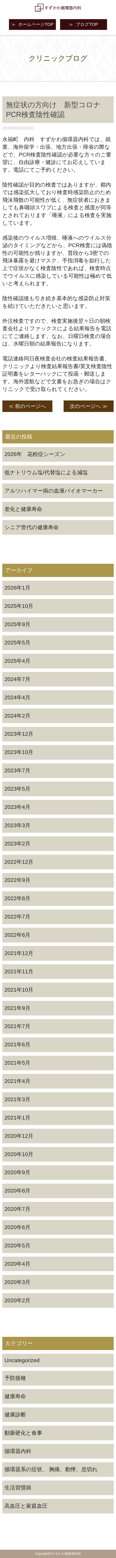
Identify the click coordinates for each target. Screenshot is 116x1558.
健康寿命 (15, 1396)
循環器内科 (17, 1451)
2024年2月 (17, 716)
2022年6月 (17, 935)
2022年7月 (17, 917)
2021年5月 (17, 1063)
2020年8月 (17, 1191)
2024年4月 (17, 697)
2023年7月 (17, 770)
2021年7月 (17, 1026)
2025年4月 (17, 661)
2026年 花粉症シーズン (34, 454)
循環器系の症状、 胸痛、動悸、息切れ (51, 1469)
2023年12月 (18, 734)
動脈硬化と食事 (23, 1433)
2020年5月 (17, 1245)
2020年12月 (18, 1136)
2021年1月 (17, 1118)
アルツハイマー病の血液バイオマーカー (53, 491)
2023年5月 (17, 789)
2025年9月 (17, 624)
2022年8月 (17, 898)
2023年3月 (17, 825)
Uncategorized (21, 1360)
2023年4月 (17, 807)
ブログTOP (83, 24)
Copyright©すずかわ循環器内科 (58, 1554)
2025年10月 (18, 606)
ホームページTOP (32, 24)
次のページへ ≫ (88, 406)
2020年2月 (17, 1300)
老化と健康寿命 (23, 509)
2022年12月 (18, 862)
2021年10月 (18, 990)
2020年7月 (17, 1209)
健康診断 (15, 1415)
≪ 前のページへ (27, 406)
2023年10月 (18, 752)
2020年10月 (18, 1154)
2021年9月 (17, 1008)
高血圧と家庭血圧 (26, 1506)
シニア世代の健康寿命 (31, 527)
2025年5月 (17, 643)
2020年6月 (17, 1227)
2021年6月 (17, 1044)
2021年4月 (17, 1081)
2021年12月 (18, 953)
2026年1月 (17, 588)
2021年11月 (18, 971)
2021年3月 (17, 1099)
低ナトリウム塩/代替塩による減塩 (46, 472)
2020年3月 (17, 1282)
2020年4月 (17, 1264)
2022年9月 (17, 880)
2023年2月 (17, 844)
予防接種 (15, 1378)
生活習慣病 (17, 1488)
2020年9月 (17, 1172)
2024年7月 (17, 679)
